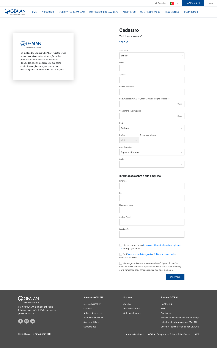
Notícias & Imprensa (92, 313)
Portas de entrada (131, 308)
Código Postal (125, 217)
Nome (121, 63)
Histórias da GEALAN (93, 317)
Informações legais (134, 334)
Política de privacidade (164, 254)
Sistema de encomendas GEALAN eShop (180, 317)
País (121, 123)
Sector (121, 159)
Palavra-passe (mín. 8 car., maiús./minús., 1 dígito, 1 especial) (144, 99)
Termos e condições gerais (139, 254)
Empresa (123, 181)
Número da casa (126, 205)
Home (34, 12)
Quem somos (191, 12)
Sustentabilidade (91, 322)
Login (123, 41)
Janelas (127, 304)
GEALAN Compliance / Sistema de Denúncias (169, 334)
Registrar (175, 277)
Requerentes (172, 12)
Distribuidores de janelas (103, 12)
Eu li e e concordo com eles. (147, 256)
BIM (163, 308)
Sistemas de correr (132, 313)
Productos (47, 12)
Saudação (123, 50)
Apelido (122, 75)
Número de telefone (148, 135)
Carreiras (87, 308)
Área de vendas (125, 147)
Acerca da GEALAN (92, 304)
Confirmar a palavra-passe (130, 111)
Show (180, 104)
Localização (124, 229)
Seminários (166, 313)
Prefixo (122, 135)
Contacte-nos (89, 327)
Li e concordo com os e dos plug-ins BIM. (150, 247)
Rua (121, 193)
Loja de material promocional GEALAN (179, 322)
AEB (197, 334)
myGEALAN (193, 3)
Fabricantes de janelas (71, 12)
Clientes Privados (150, 12)
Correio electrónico (127, 87)
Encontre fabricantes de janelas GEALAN (180, 327)
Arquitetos (129, 12)
